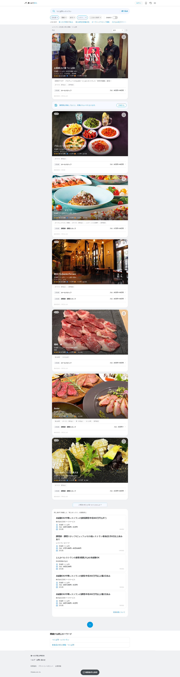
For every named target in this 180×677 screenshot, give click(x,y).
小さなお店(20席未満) (119, 22)
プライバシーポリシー (45, 666)
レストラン (82, 17)
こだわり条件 (94, 17)
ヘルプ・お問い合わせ (38, 660)
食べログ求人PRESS (38, 656)
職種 (63, 17)
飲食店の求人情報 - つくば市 (63, 645)
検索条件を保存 (91, 672)
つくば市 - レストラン (60, 640)
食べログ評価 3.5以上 (66, 22)
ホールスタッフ (66, 90)
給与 (71, 17)
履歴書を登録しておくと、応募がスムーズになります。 (92, 105)
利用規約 (33, 666)
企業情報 (58, 666)
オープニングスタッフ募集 (100, 22)
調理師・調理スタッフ (68, 228)
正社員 (54, 17)
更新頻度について (119, 612)
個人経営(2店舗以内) (82, 22)
